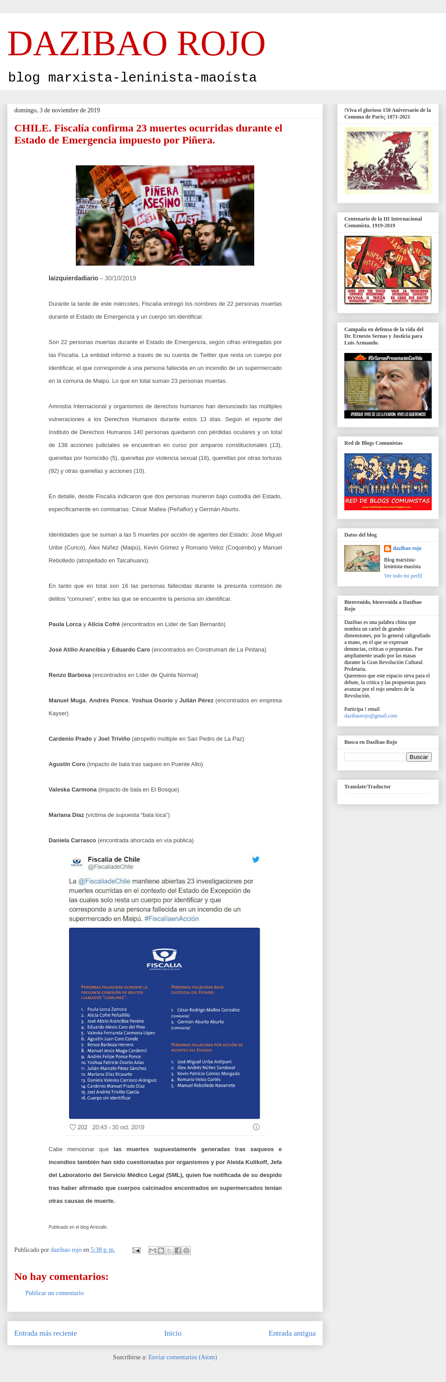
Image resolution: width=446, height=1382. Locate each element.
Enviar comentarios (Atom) (183, 1357)
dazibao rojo (407, 548)
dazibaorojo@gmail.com (370, 716)
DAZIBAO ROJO (136, 43)
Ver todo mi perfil (403, 576)
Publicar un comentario (54, 1293)
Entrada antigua (292, 1333)
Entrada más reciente (45, 1333)
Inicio (173, 1333)
